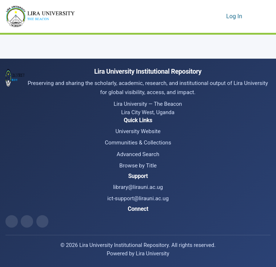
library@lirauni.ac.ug (138, 187)
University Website (137, 131)
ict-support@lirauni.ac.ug (138, 198)
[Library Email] (27, 221)
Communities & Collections (138, 142)
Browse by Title (138, 165)
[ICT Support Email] (42, 221)
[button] (208, 16)
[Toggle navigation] (260, 16)
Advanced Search (138, 154)
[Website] (11, 221)
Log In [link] (234, 16)
